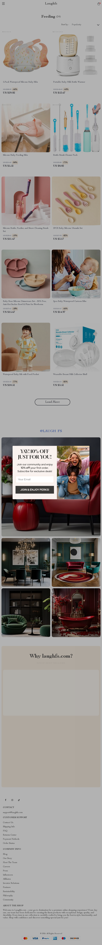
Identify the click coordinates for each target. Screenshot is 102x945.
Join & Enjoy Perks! (34, 489)
